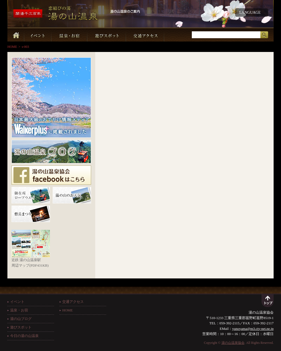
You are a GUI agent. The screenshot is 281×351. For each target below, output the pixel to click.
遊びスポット (21, 327)
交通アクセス (73, 302)
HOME (12, 47)
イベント (17, 302)
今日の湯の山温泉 (24, 336)
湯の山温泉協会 (233, 343)
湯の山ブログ (21, 319)
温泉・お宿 (19, 310)
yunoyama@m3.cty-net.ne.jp (253, 329)
